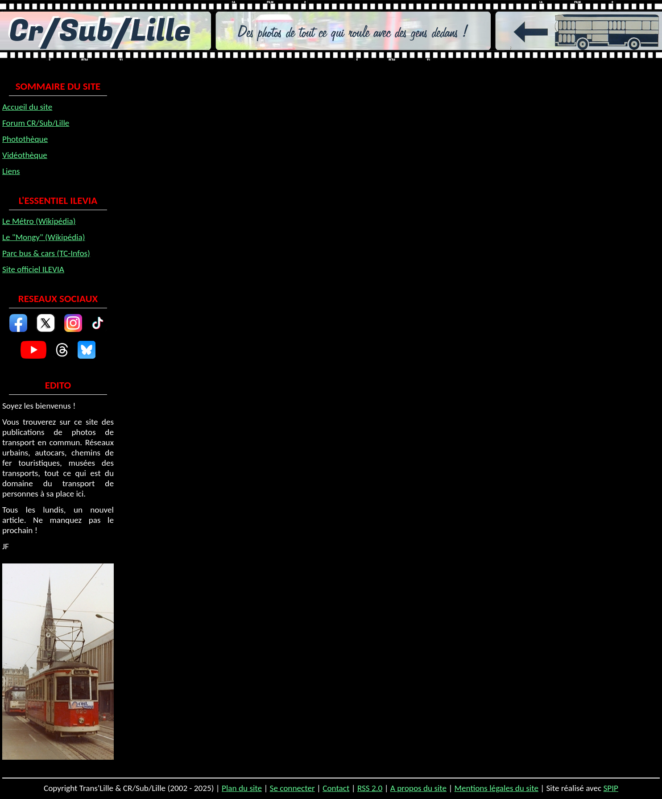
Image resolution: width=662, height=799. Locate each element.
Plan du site (242, 788)
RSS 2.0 (369, 788)
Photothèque (25, 139)
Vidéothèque (24, 155)
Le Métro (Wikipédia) (39, 221)
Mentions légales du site (496, 788)
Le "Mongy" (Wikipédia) (43, 237)
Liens (11, 171)
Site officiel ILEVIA (33, 269)
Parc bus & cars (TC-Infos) (46, 253)
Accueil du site (27, 107)
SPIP (611, 788)
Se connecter (292, 788)
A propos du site (418, 788)
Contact (336, 788)
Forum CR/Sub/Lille (35, 123)
